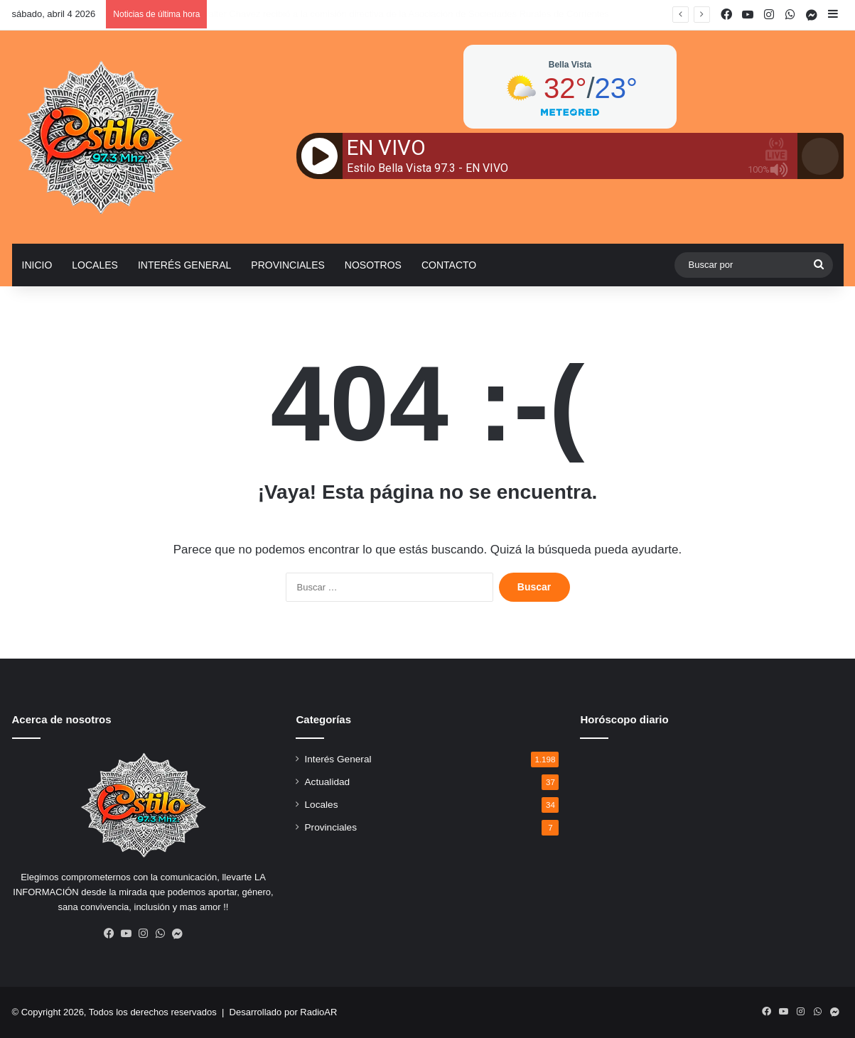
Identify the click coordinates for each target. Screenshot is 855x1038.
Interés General (184, 265)
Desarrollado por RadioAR (284, 1012)
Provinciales (287, 265)
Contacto (448, 265)
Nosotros (373, 265)
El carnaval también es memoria (268, 14)
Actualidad (327, 782)
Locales (95, 265)
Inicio (37, 265)
